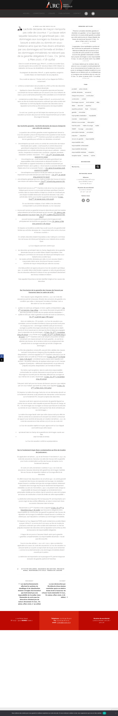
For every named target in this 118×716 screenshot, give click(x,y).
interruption (90, 122)
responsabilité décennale (79, 149)
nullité (97, 125)
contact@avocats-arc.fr (64, 622)
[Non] (116, 713)
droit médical (90, 102)
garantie (74, 112)
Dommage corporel (78, 102)
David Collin (50, 26)
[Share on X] (2, 360)
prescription (89, 129)
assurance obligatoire (47, 569)
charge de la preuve (78, 95)
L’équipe (51, 13)
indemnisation (83, 119)
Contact (77, 13)
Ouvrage (80, 129)
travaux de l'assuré (54, 570)
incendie (74, 119)
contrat (84, 99)
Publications (64, 13)
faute (86, 109)
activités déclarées (29, 569)
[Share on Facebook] (2, 356)
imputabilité (92, 115)
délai (97, 102)
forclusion (93, 109)
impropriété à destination (79, 115)
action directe (83, 89)
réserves (85, 155)
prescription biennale (78, 132)
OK (104, 713)
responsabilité (90, 139)
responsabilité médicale (79, 152)
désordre (80, 105)
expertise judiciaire (77, 109)
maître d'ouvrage (88, 125)
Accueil (26, 13)
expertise (88, 105)
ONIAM (74, 129)
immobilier (82, 112)
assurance (88, 92)
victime (93, 155)
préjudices (83, 135)
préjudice (74, 135)
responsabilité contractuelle (80, 145)
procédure (90, 132)
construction (75, 99)
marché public (76, 125)
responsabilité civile (37, 570)
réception (91, 152)
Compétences (39, 13)
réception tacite (76, 155)
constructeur (90, 95)
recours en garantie (77, 139)
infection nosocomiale (78, 122)
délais (73, 105)
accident (74, 89)
